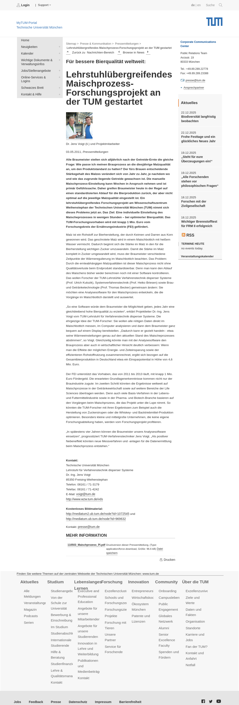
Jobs (17, 694)
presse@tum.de (88, 525)
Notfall (190, 658)
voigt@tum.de (85, 493)
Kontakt (56, 675)
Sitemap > (72, 43)
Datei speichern (164, 547)
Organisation (195, 615)
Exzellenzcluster (117, 585)
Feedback (35, 694)
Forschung (111, 576)
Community (166, 576)
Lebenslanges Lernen (87, 579)
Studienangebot (62, 585)
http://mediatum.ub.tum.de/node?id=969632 (95, 517)
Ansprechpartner (193, 87)
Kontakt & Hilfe (58, 89)
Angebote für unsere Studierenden (87, 625)
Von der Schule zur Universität (58, 597)
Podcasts (31, 610)
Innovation (138, 576)
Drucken (167, 554)
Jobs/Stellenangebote (58, 69)
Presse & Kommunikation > (96, 43)
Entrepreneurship (144, 585)
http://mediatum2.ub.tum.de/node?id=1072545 (97, 513)
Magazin (30, 603)
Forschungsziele (117, 603)
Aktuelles (29, 576)
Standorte (193, 622)
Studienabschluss (64, 627)
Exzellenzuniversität (200, 585)
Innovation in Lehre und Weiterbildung (88, 642)
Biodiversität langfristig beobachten (198, 118)
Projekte (111, 610)
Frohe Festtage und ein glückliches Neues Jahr (197, 138)
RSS (188, 233)
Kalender (58, 53)
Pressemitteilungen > (126, 43)
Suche (214, 5)
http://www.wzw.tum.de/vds (84, 498)
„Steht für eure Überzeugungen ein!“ (196, 158)
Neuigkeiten (58, 46)
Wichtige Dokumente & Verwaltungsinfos (58, 59)
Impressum (101, 694)
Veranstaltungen (36, 597)
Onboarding (167, 585)
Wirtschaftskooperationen (150, 592)
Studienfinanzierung (65, 656)
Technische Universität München (214, 20)
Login (23, 5)
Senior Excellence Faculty (167, 633)
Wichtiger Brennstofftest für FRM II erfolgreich (198, 222)
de (193, 5)
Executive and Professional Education (88, 591)
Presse (55, 694)
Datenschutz (76, 694)
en (199, 5)
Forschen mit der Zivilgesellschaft (193, 202)
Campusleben (169, 592)
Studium (55, 576)
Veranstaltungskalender (197, 254)
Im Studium (59, 620)
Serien (28, 616)
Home (25, 40)
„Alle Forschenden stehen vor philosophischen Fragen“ (199, 180)
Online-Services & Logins (58, 76)
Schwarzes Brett (58, 82)
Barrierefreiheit (127, 694)
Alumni (164, 622)
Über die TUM (195, 576)
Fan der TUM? (196, 640)
